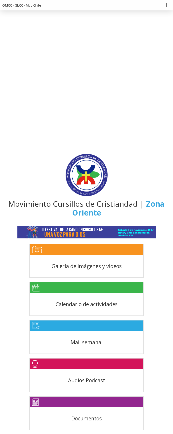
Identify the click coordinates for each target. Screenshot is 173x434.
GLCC (19, 5)
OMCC (7, 5)
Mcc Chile (33, 5)
